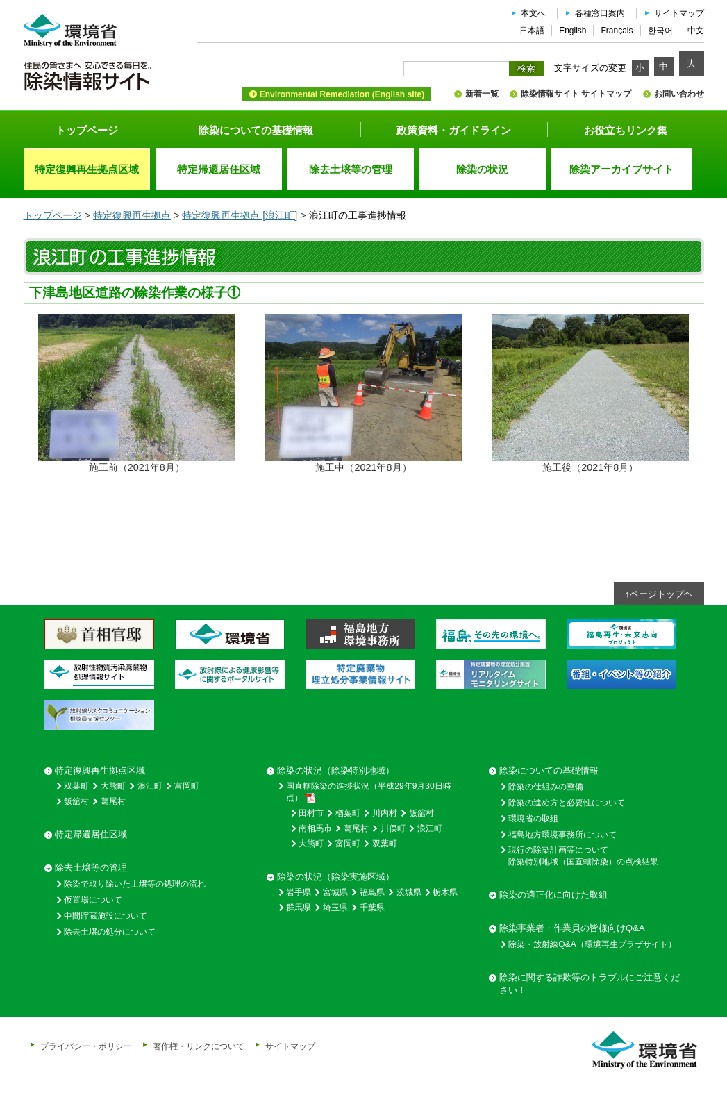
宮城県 (335, 892)
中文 (695, 30)
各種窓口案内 (600, 13)
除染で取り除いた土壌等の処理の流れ (135, 884)
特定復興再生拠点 (132, 215)
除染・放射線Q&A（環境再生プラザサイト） (592, 944)
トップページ (87, 130)
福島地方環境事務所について (562, 834)
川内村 (384, 813)
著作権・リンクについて (198, 1046)
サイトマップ (679, 13)
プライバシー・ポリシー (86, 1046)
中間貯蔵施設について (105, 916)
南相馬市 (315, 828)
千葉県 (372, 907)
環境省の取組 (533, 819)
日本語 (531, 30)
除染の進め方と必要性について (566, 803)
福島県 (372, 892)
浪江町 (149, 786)
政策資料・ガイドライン (453, 130)
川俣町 (393, 828)
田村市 (311, 813)
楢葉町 (347, 813)
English (572, 30)
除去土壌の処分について (110, 932)
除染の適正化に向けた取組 (553, 894)
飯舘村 (76, 801)
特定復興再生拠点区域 (100, 770)
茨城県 (408, 892)
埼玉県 (335, 907)
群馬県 (298, 907)
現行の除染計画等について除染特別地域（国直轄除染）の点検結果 (583, 856)
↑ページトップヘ (659, 594)
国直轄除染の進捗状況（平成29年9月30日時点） (368, 792)
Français (617, 30)
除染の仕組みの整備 (545, 787)
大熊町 (113, 786)
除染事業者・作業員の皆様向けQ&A (571, 928)
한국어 (660, 30)
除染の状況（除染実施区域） (335, 876)
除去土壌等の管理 (91, 867)
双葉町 (76, 786)
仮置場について (93, 900)
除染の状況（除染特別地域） (335, 770)
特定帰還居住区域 (91, 834)
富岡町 (186, 786)
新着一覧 (482, 94)
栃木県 (445, 892)
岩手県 (298, 892)
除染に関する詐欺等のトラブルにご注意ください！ (589, 983)
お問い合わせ (679, 94)
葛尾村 (113, 801)
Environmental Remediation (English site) (342, 94)
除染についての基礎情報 (256, 130)
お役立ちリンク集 (625, 130)
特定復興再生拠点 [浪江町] (239, 215)
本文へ (533, 13)
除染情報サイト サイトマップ (576, 94)
